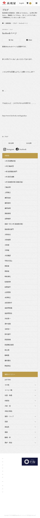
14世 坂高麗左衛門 (11, 172)
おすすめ (8, 380)
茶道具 (7, 427)
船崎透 (7, 355)
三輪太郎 (8, 187)
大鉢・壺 (8, 406)
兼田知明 (8, 208)
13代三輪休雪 (9, 166)
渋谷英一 (8, 319)
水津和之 (8, 298)
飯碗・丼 (8, 437)
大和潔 (7, 245)
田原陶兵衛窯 (9, 345)
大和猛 (7, 250)
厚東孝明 (8, 213)
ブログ (11, 29)
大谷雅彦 (8, 256)
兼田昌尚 (8, 203)
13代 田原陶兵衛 (10, 161)
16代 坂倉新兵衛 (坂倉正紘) (14, 182)
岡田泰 (7, 266)
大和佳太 (8, 235)
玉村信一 (8, 329)
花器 (6, 422)
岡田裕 (7, 271)
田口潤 (7, 350)
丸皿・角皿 (8, 395)
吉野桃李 (8, 219)
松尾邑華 (8, 282)
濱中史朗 (8, 324)
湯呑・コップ (9, 416)
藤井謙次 (8, 361)
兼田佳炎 (8, 198)
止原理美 (8, 292)
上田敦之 (8, 192)
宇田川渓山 (8, 261)
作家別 (7, 401)
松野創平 (8, 287)
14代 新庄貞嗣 (9, 177)
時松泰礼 (8, 276)
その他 (7, 385)
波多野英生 (8, 313)
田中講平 (8, 334)
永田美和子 (8, 303)
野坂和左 (8, 366)
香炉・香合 (8, 443)
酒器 (6, 432)
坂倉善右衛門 (9, 229)
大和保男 (8, 240)
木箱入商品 (8, 411)
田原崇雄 (8, 340)
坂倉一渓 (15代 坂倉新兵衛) (14, 224)
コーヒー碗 (8, 390)
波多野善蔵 (8, 308)
